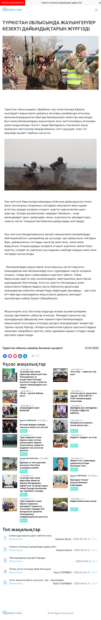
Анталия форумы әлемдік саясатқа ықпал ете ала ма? (34, 425)
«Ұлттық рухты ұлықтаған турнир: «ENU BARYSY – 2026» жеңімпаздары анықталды (83, 397)
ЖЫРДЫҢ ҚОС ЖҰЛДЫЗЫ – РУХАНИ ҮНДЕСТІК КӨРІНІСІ (84, 410)
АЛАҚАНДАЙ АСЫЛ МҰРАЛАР (29, 409)
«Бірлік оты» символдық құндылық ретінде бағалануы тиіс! (82, 463)
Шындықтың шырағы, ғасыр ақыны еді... (81, 423)
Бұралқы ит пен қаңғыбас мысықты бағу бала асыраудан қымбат (33, 465)
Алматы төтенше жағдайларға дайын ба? (63, 2)
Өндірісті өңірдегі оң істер (83, 437)
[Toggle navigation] (96, 10)
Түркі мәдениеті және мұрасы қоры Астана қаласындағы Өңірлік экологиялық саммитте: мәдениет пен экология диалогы (32, 444)
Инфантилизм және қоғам (83, 501)
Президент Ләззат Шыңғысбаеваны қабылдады (79, 482)
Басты (23, 431)
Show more (15, 539)
